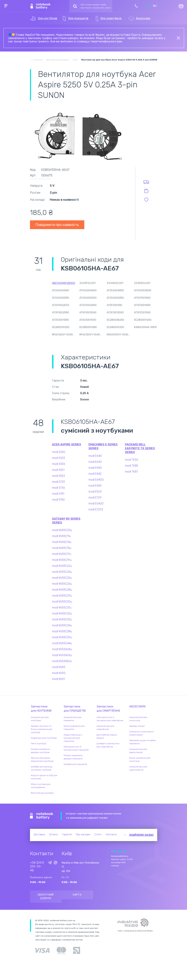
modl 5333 (58, 458)
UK (148, 6)
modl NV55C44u (62, 643)
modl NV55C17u (61, 554)
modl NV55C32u (62, 613)
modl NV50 (59, 673)
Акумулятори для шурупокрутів (138, 768)
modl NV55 (58, 667)
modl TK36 (131, 459)
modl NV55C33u (62, 619)
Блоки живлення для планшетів (74, 727)
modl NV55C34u (62, 625)
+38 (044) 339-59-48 (37, 866)
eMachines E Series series (103, 446)
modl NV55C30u (62, 601)
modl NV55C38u (62, 631)
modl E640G (96, 479)
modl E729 (95, 497)
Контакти (111, 834)
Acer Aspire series (66, 444)
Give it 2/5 (115, 851)
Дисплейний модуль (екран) (107, 736)
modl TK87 (131, 471)
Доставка (39, 834)
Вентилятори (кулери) (42, 793)
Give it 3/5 (118, 851)
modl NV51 (58, 679)
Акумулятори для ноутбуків (40, 719)
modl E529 (95, 491)
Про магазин (83, 834)
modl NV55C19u (62, 560)
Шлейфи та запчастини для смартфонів (108, 745)
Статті (98, 834)
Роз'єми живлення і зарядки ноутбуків (40, 751)
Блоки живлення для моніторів (139, 759)
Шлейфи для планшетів (75, 764)
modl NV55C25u (62, 577)
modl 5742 (58, 499)
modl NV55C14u (61, 542)
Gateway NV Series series (66, 520)
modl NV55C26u (62, 583)
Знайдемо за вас (141, 835)
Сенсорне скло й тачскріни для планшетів (76, 748)
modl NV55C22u (62, 566)
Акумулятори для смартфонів (105, 727)
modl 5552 (58, 475)
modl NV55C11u (61, 536)
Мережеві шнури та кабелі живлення (142, 742)
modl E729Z (96, 509)
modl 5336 (58, 464)
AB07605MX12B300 (63, 283)
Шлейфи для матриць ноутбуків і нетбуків (41, 768)
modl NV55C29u (62, 595)
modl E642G (96, 503)
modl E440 (95, 467)
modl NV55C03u (62, 530)
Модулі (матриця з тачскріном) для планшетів (73, 738)
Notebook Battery (41, 815)
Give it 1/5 (112, 851)
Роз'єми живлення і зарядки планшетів (73, 757)
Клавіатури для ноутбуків (44, 738)
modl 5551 (58, 470)
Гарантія (67, 834)
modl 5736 (58, 487)
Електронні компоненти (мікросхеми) (141, 733)
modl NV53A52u (62, 661)
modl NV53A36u (62, 655)
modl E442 (95, 473)
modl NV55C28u (62, 589)
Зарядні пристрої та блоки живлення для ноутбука (41, 729)
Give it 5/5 (124, 851)
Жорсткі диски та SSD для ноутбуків (44, 777)
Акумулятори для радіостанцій (138, 751)
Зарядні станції (137, 726)
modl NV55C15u (61, 548)
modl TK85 (131, 465)
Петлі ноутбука (38, 743)
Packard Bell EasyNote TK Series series (140, 448)
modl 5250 (58, 452)
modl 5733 (58, 481)
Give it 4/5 (121, 851)
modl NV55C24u (62, 571)
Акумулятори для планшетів (72, 719)
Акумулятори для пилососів (138, 719)
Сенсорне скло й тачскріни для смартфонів (110, 719)
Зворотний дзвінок (46, 896)
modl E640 (95, 456)
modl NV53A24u (62, 649)
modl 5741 (58, 493)
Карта (77, 894)
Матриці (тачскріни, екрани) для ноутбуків (42, 759)
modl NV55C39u (62, 637)
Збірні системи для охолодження (40, 786)
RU (155, 6)
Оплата (53, 834)
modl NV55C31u (61, 607)
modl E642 (95, 461)
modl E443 (95, 485)
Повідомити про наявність (57, 225)
